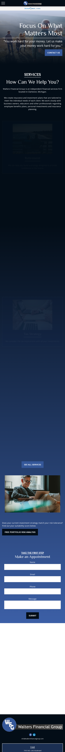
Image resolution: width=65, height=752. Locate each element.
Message (32, 599)
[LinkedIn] (34, 734)
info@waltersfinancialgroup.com (33, 739)
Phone (32, 586)
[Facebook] (30, 734)
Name (32, 562)
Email (32, 574)
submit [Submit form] (32, 615)
